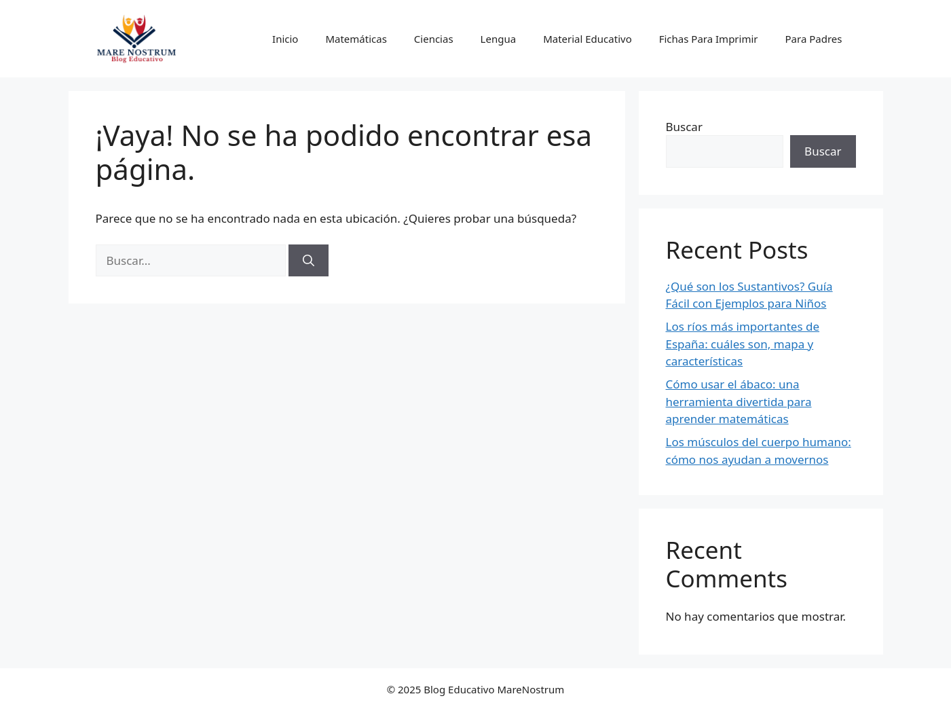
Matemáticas (355, 38)
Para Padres (813, 38)
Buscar (684, 126)
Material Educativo (587, 38)
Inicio (285, 38)
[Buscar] (308, 260)
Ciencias (433, 38)
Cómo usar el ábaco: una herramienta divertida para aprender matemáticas (739, 401)
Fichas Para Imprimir (708, 38)
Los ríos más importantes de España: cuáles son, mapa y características (743, 343)
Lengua (499, 38)
